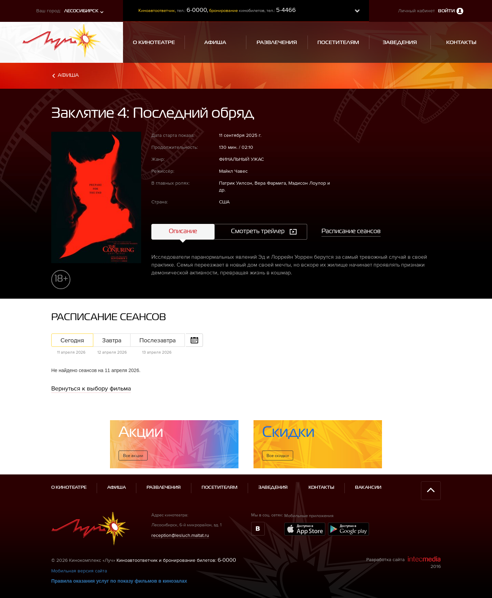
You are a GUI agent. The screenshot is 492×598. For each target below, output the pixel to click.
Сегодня (72, 340)
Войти (446, 11)
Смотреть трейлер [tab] (258, 231)
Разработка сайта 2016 (403, 562)
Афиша (68, 75)
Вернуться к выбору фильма (91, 388)
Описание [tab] (183, 231)
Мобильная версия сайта (79, 570)
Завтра (111, 340)
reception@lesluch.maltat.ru (180, 535)
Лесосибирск (81, 11)
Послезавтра (157, 340)
